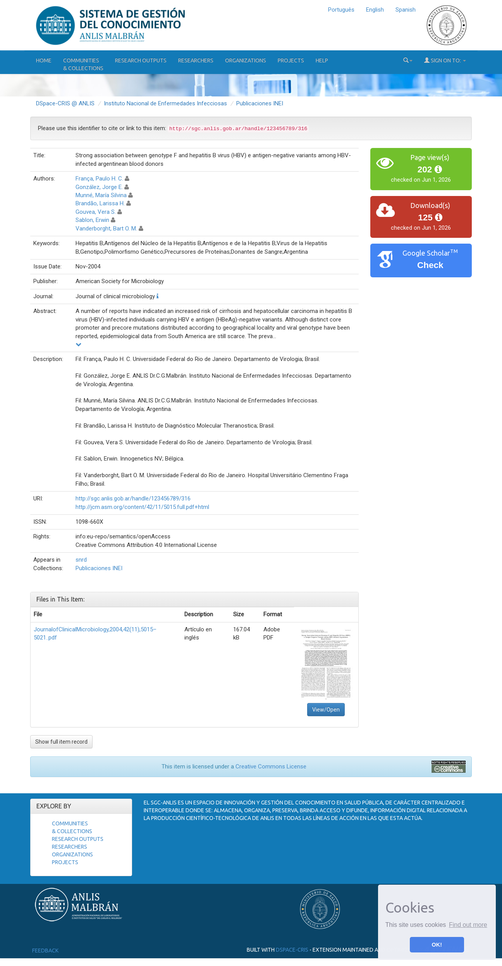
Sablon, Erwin (92, 220)
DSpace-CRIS (292, 950)
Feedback (45, 950)
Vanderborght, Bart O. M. (106, 228)
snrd (81, 559)
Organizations (245, 60)
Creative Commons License (271, 766)
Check (430, 265)
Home (44, 60)
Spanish (405, 9)
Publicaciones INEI (259, 103)
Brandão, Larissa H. (100, 203)
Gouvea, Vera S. (96, 211)
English (375, 9)
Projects (291, 60)
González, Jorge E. (99, 187)
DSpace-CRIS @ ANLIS (65, 103)
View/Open (326, 709)
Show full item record (61, 742)
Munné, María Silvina (101, 195)
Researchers (195, 60)
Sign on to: (445, 60)
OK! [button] (437, 945)
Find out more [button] (468, 924)
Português (341, 9)
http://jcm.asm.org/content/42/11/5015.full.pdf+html (142, 507)
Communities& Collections (83, 64)
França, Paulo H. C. (99, 178)
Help (322, 60)
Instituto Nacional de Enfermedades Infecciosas (165, 103)
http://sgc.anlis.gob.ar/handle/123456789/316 (133, 498)
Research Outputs (141, 60)
